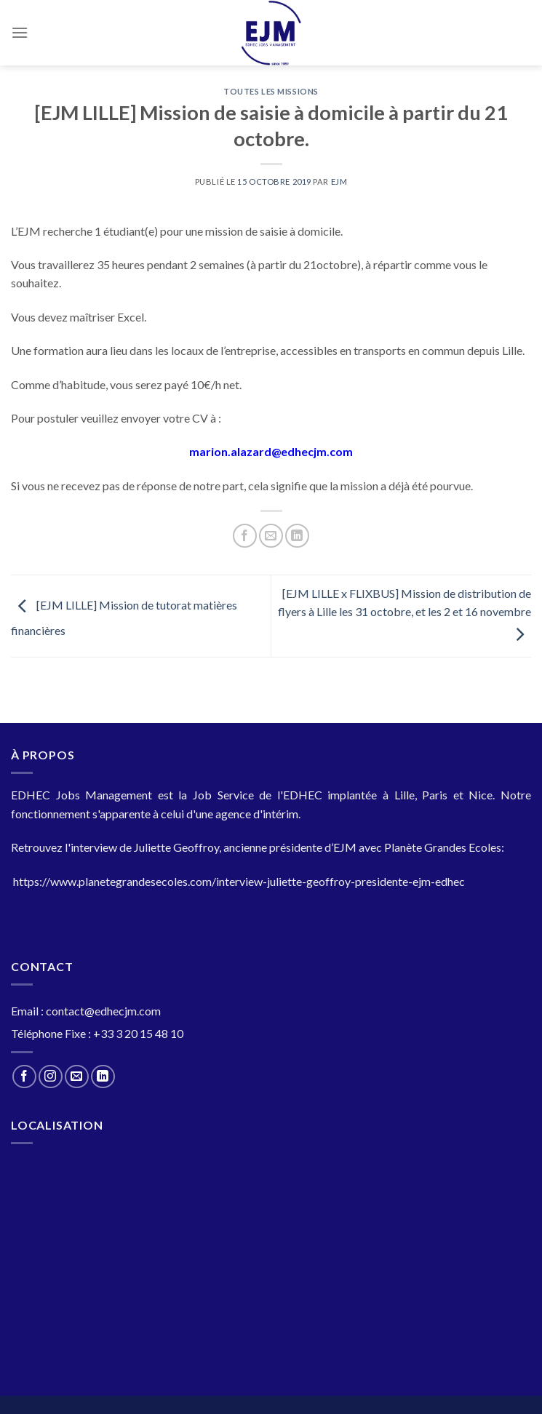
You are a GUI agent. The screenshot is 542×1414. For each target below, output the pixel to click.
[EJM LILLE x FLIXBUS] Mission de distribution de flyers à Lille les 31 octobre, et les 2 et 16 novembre (404, 613)
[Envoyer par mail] (271, 536)
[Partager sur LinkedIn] (297, 536)
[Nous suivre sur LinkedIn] (103, 1077)
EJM (339, 181)
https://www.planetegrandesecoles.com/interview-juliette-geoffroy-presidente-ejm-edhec (239, 881)
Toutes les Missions (271, 91)
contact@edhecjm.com (103, 1011)
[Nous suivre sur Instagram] (51, 1077)
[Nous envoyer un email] (77, 1077)
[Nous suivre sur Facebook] (24, 1077)
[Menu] (19, 32)
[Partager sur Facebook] (245, 536)
